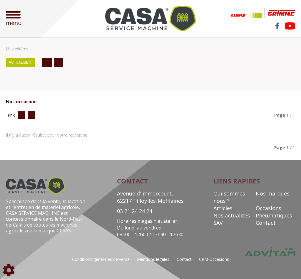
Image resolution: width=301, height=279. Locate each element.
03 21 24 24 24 (134, 211)
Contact (266, 222)
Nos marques (273, 193)
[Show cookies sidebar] (9, 270)
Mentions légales (153, 259)
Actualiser (20, 62)
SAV (218, 222)
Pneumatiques (274, 215)
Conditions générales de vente (101, 259)
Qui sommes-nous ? (230, 197)
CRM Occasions (214, 259)
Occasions (268, 208)
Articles (223, 208)
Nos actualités (231, 215)
